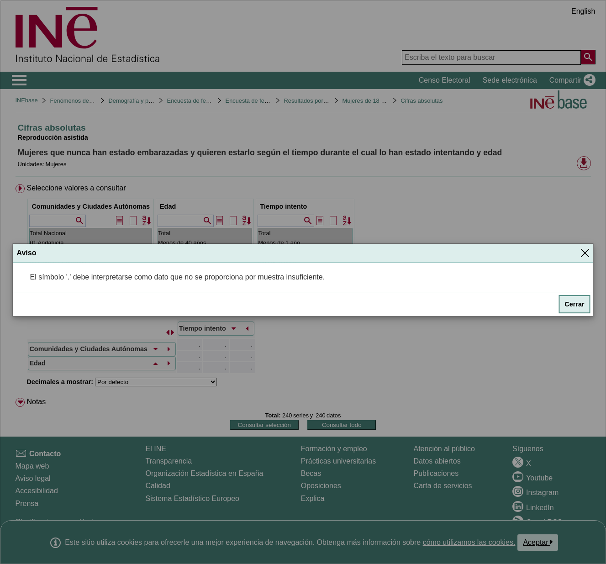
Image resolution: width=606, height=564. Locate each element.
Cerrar (574, 304)
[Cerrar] (585, 253)
